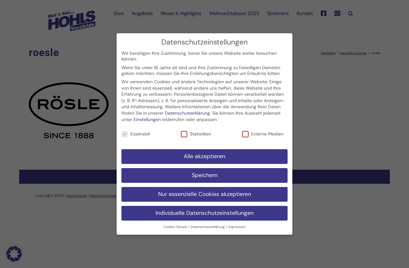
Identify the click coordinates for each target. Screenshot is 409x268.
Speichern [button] (205, 172)
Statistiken (196, 131)
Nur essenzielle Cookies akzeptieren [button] (204, 191)
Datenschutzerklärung (187, 110)
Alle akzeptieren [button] (204, 153)
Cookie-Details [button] (176, 224)
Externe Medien (262, 131)
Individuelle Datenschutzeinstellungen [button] (205, 210)
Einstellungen (147, 116)
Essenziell (135, 131)
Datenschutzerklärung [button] (208, 224)
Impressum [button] (236, 224)
